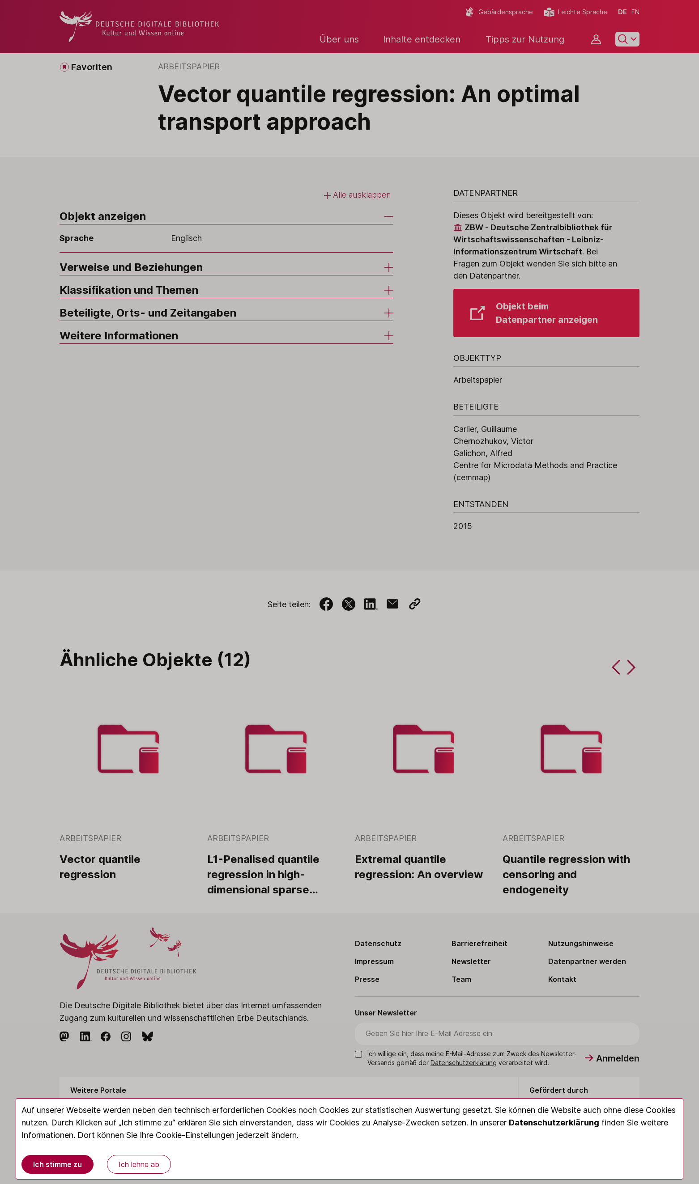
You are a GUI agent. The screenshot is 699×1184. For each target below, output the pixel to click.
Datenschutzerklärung (554, 1122)
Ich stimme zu (57, 1164)
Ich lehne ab (139, 1164)
